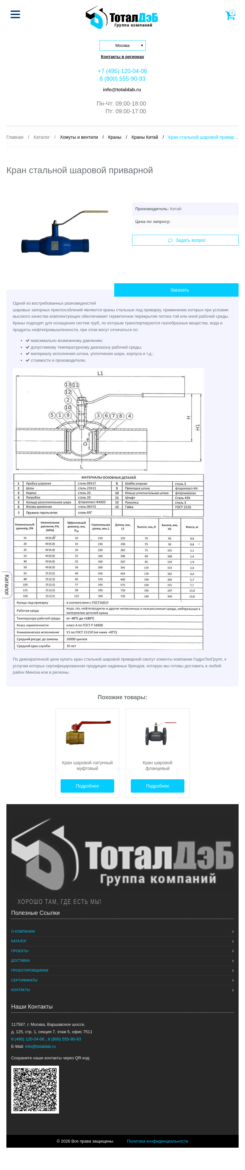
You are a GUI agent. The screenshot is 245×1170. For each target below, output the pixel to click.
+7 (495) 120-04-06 (122, 71)
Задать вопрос (187, 240)
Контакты (20, 990)
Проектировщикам (29, 970)
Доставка (20, 960)
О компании (23, 931)
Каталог (7, 584)
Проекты (19, 951)
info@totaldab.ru (121, 89)
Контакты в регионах (122, 57)
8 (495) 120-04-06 (28, 1039)
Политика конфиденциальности (157, 1141)
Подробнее (87, 786)
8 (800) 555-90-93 (122, 79)
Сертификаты (24, 980)
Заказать (179, 289)
